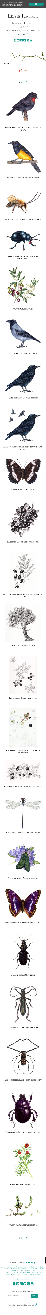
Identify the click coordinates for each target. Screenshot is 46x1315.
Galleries (11, 1267)
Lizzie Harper (23, 15)
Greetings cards (16, 1271)
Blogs (42, 1267)
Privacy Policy (35, 1274)
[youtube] (18, 40)
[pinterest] (28, 40)
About (3, 1267)
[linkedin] (21, 40)
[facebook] (15, 40)
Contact (33, 1269)
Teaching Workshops (35, 1272)
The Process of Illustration (15, 1272)
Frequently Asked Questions (17, 1274)
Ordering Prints (30, 1271)
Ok (36, 4)
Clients (41, 1269)
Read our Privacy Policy (15, 5)
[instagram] (31, 40)
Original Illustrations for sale (16, 1269)
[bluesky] (24, 40)
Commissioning (21, 1267)
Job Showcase (34, 1267)
